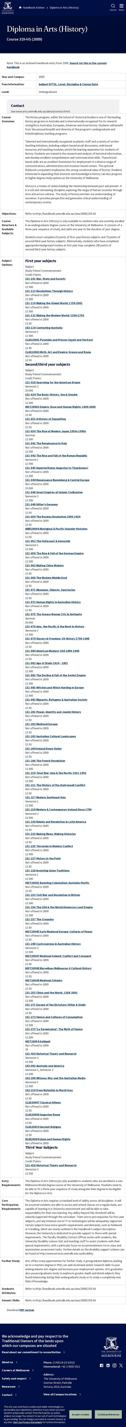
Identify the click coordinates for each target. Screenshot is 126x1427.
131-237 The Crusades (39, 919)
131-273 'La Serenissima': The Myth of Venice (54, 1029)
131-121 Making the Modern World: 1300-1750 (54, 315)
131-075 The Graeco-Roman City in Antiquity (53, 614)
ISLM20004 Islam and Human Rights (48, 1139)
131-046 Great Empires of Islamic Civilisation (54, 492)
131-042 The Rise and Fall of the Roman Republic (56, 455)
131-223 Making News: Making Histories (50, 834)
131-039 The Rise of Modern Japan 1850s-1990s (55, 431)
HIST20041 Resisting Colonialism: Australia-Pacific (57, 883)
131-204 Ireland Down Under (43, 748)
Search (113, 7)
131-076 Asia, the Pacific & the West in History (54, 626)
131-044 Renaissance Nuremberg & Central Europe (57, 480)
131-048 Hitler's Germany (41, 504)
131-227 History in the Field (43, 858)
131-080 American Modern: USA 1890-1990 (52, 651)
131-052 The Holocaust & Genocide (47, 541)
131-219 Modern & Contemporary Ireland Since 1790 (58, 809)
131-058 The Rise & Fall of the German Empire (54, 553)
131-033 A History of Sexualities (45, 419)
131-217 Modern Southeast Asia (45, 797)
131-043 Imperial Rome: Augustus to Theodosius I (56, 468)
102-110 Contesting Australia (44, 327)
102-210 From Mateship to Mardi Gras (49, 1090)
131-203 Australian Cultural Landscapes (50, 736)
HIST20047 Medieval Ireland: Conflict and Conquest (58, 956)
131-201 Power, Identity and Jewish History (53, 712)
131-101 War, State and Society (45, 279)
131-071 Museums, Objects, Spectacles (50, 590)
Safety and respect (14, 1378)
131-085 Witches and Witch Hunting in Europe (54, 687)
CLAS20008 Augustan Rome (42, 1114)
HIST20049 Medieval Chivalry (43, 980)
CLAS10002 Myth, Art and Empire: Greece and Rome (58, 352)
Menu (121, 7)
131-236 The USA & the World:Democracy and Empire (59, 907)
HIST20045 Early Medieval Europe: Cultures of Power (58, 931)
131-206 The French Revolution (45, 761)
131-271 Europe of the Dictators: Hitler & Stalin (55, 1005)
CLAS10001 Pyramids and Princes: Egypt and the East (59, 340)
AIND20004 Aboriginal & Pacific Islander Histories (56, 529)
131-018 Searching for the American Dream (52, 382)
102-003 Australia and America (44, 1066)
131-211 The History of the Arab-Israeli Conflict (55, 785)
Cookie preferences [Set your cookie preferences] (108, 1414)
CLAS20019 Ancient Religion (43, 1127)
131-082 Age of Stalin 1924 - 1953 (46, 663)
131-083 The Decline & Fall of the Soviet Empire (55, 675)
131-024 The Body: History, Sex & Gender (51, 394)
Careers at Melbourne (15, 1370)
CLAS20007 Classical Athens (43, 1102)
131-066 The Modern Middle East (46, 578)
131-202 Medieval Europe (41, 724)
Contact (7, 1395)
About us (7, 1362)
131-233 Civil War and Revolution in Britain (52, 895)
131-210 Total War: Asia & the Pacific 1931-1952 (55, 773)
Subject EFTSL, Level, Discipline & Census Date (68, 84)
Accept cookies (80, 1414)
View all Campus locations (60, 1394)
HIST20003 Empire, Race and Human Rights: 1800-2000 (60, 407)
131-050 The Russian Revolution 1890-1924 (53, 516)
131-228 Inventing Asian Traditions (47, 870)
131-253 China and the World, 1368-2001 (51, 992)
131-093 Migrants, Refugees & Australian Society (56, 699)
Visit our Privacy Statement (27, 1422)
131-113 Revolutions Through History (49, 291)
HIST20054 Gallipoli (37, 1041)
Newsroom (8, 1386)
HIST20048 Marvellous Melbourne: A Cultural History (58, 968)
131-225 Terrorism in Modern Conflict (49, 846)
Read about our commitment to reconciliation (31, 1352)
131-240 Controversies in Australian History (53, 944)
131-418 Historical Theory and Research (50, 1054)
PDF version (26, 1310)
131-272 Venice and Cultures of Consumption (54, 1017)
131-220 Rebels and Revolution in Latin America (55, 822)
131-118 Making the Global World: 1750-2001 (54, 303)
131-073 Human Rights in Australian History (53, 602)
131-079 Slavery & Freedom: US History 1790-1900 (57, 638)
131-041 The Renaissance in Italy (46, 443)
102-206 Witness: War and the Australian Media (55, 1078)
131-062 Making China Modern (44, 565)
